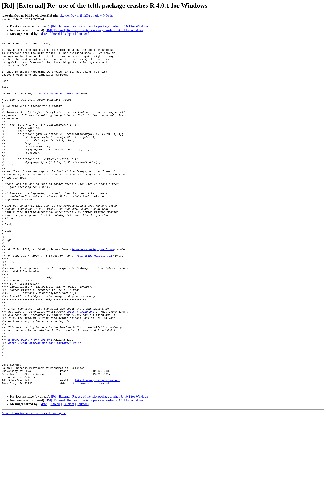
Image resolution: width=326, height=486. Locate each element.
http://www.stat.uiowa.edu (90, 452)
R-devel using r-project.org (30, 399)
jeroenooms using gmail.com (92, 291)
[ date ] (44, 34)
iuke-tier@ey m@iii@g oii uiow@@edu (86, 15)
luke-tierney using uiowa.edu (56, 104)
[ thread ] (55, 34)
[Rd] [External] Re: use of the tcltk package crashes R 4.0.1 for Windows (99, 26)
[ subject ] (69, 34)
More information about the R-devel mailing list (34, 482)
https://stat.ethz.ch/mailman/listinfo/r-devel (44, 403)
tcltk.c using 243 (80, 366)
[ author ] (83, 34)
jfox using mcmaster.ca (94, 298)
